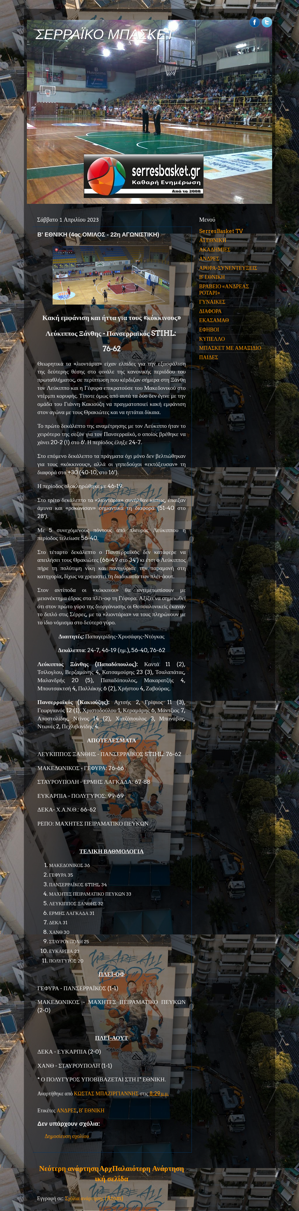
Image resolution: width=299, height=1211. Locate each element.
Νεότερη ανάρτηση (69, 1168)
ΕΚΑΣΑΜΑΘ (214, 320)
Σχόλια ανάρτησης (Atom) (94, 1198)
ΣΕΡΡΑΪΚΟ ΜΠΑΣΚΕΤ (105, 34)
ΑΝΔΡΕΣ (67, 1110)
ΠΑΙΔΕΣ (208, 357)
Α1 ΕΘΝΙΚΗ (212, 240)
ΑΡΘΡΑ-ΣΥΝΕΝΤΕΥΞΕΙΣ (228, 268)
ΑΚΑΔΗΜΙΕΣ (214, 249)
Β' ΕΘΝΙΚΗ (92, 1110)
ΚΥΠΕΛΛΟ (212, 339)
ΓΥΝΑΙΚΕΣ (212, 302)
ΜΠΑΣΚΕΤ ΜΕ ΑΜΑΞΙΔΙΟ (230, 348)
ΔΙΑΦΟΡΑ (210, 311)
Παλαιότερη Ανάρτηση (148, 1168)
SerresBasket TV (221, 231)
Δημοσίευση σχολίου (67, 1136)
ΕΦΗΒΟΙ (209, 329)
